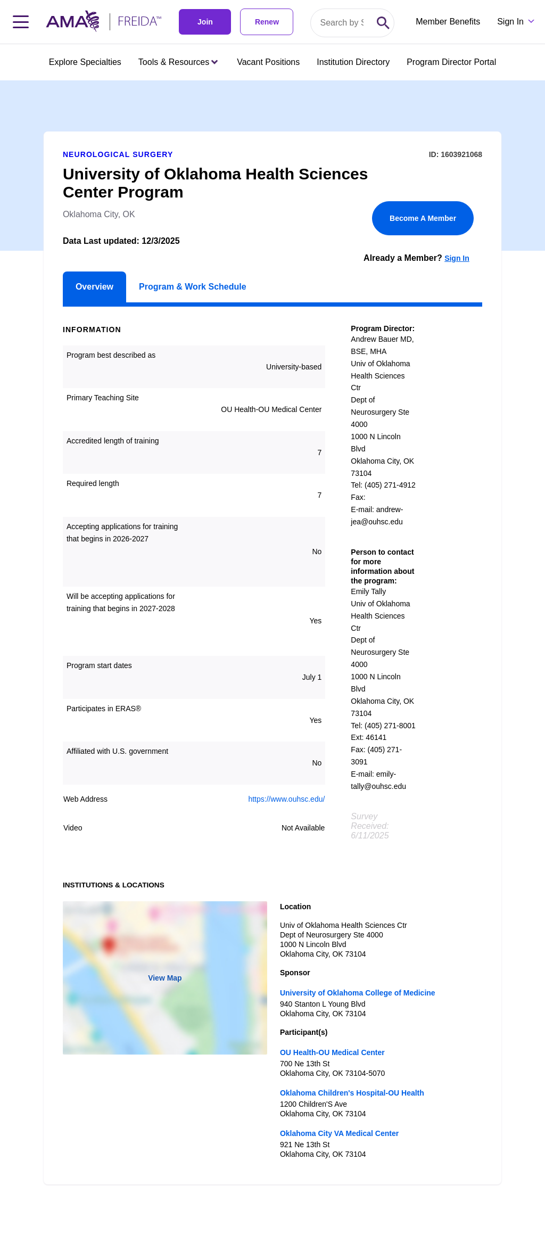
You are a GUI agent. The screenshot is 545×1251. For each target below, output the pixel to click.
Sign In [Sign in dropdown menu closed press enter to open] (510, 21)
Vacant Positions (268, 62)
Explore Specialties (85, 62)
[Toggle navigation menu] (21, 21)
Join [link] (205, 22)
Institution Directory (353, 62)
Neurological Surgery (118, 154)
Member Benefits (448, 21)
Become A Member (423, 218)
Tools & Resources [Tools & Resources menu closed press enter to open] (178, 62)
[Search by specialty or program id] (342, 23)
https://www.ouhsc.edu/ (286, 799)
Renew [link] (267, 22)
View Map (165, 978)
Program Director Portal (451, 62)
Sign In (456, 258)
